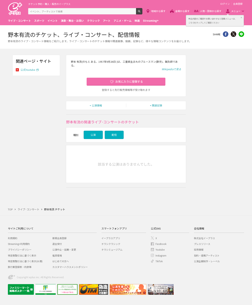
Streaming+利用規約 (19, 243)
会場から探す (182, 11)
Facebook (161, 243)
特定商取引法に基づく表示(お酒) (25, 261)
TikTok (159, 261)
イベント (52, 20)
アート (106, 20)
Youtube (160, 249)
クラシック (93, 20)
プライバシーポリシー (20, 249)
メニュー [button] (236, 11)
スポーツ (39, 20)
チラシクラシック (110, 243)
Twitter (233, 34)
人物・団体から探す (210, 11)
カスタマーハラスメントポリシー (70, 267)
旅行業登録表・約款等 (20, 267)
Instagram (161, 255)
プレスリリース (202, 243)
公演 (93, 135)
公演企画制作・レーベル (207, 261)
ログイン (225, 3)
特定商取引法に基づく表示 (22, 255)
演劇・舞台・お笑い (72, 20)
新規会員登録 (59, 238)
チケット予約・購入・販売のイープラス (49, 4)
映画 (137, 20)
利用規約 (12, 238)
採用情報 (198, 249)
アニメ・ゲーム (123, 20)
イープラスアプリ (110, 238)
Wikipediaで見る (171, 69)
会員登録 (238, 3)
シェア (225, 34)
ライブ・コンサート (19, 20)
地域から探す (158, 11)
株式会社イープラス (204, 238)
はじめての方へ (60, 261)
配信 (114, 135)
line (241, 34)
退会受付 (57, 243)
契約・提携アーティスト (207, 255)
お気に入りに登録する (129, 81)
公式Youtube (27, 70)
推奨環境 (57, 255)
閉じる (241, 17)
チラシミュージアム (111, 249)
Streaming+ (151, 20)
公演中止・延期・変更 (64, 249)
